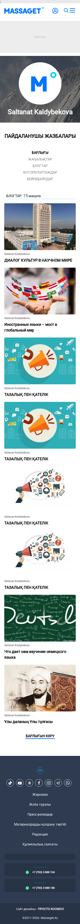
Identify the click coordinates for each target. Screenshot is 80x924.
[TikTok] (10, 783)
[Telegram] (58, 783)
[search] (66, 10)
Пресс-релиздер (40, 814)
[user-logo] (55, 13)
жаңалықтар (40, 159)
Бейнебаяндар (40, 179)
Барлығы (40, 153)
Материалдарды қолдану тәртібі (40, 824)
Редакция (40, 834)
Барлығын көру (40, 736)
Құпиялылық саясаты (40, 844)
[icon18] (40, 772)
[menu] (72, 10)
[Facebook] (39, 783)
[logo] (24, 10)
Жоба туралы (40, 804)
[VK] (29, 783)
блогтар (40, 166)
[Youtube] (20, 783)
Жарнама (40, 795)
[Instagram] (49, 783)
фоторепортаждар (40, 172)
